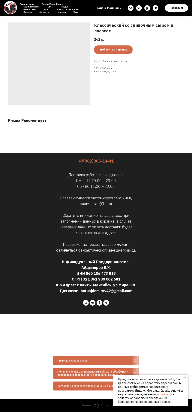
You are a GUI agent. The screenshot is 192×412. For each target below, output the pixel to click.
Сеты (50, 6)
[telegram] (155, 8)
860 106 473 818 (101, 273)
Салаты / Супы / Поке (67, 9)
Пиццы (64, 6)
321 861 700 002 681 (101, 279)
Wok (46, 9)
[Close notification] (185, 377)
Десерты (44, 12)
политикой (164, 394)
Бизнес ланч (30, 9)
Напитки (61, 12)
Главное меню (27, 4)
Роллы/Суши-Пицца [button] (52, 4)
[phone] (131, 8)
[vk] (139, 8)
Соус (75, 12)
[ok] (147, 8)
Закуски (27, 12)
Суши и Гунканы (31, 6)
